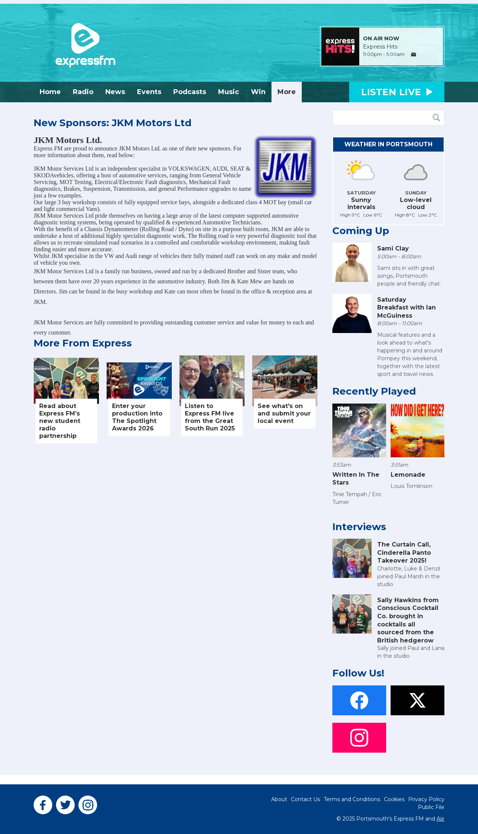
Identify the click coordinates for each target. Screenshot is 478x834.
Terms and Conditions (352, 799)
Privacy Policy (426, 799)
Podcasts (189, 92)
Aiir (440, 818)
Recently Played (374, 391)
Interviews (359, 527)
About (279, 799)
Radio (83, 92)
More (286, 92)
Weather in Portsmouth (388, 144)
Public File (431, 807)
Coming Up (360, 231)
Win (258, 92)
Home (50, 92)
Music (228, 92)
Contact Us (305, 799)
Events (149, 92)
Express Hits (380, 46)
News (115, 92)
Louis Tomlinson (411, 486)
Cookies (394, 799)
